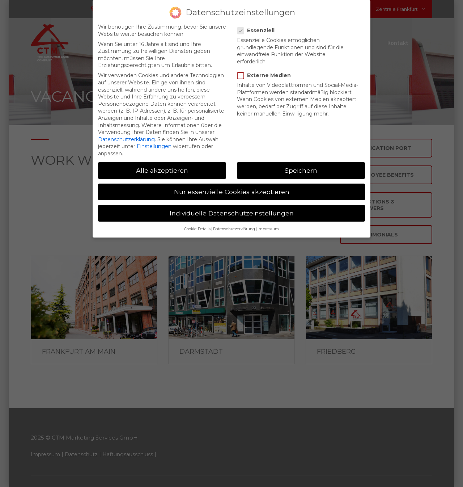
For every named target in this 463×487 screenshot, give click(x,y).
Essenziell (258, 24)
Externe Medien (266, 69)
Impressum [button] (268, 224)
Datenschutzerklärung (126, 133)
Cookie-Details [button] (197, 224)
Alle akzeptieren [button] (162, 164)
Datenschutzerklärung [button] (234, 224)
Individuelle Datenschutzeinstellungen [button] (232, 207)
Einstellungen (154, 140)
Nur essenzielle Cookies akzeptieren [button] (231, 186)
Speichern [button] (301, 164)
